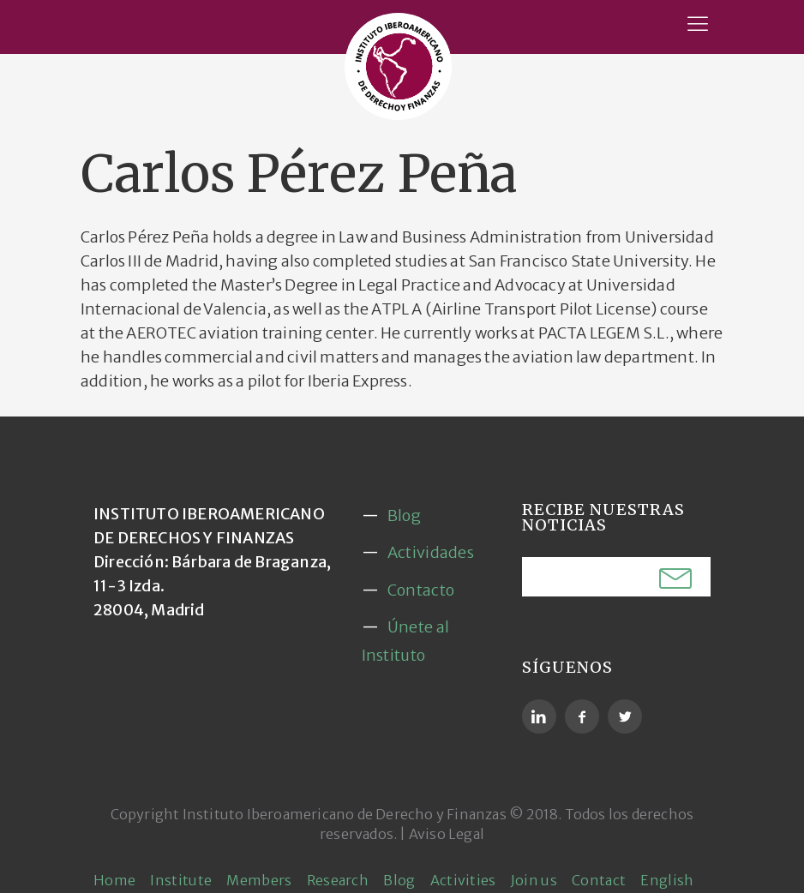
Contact (599, 880)
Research (338, 880)
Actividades (430, 552)
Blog (404, 515)
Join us (534, 880)
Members (258, 880)
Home (114, 880)
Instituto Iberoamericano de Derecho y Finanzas (345, 814)
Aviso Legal (446, 833)
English (666, 880)
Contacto (420, 590)
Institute (181, 880)
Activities (463, 880)
